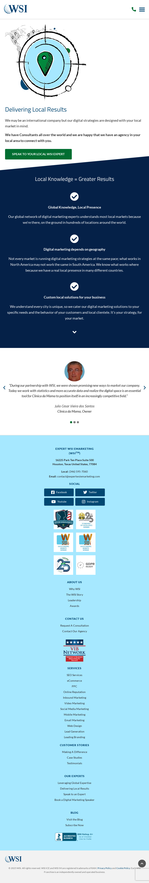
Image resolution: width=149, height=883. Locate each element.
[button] (4, 387)
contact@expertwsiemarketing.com (78, 476)
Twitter (90, 492)
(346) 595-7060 (78, 471)
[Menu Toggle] (142, 9)
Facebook (59, 492)
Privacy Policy (104, 868)
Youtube (59, 502)
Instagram (90, 502)
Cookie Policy (123, 868)
